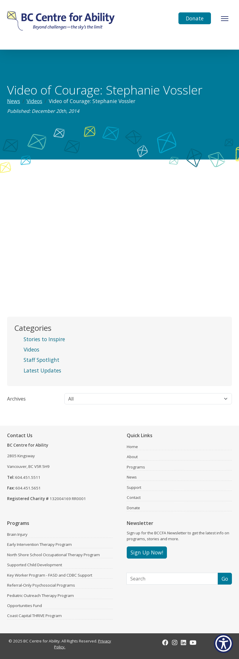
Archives (16, 399)
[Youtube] (193, 642)
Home (132, 446)
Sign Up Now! (147, 552)
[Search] (172, 579)
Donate (195, 18)
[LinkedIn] (183, 642)
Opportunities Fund (24, 605)
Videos (34, 101)
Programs (136, 467)
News (13, 101)
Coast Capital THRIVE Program (34, 615)
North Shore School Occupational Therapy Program (53, 554)
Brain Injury (17, 534)
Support (134, 487)
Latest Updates (42, 370)
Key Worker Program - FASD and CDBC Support (49, 575)
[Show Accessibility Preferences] (223, 643)
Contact (134, 497)
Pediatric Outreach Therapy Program (40, 595)
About (132, 456)
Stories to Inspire (44, 339)
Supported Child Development (34, 564)
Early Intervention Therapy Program (39, 544)
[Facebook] (165, 642)
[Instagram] (174, 642)
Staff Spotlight (41, 359)
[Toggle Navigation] (224, 18)
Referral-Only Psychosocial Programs (41, 585)
